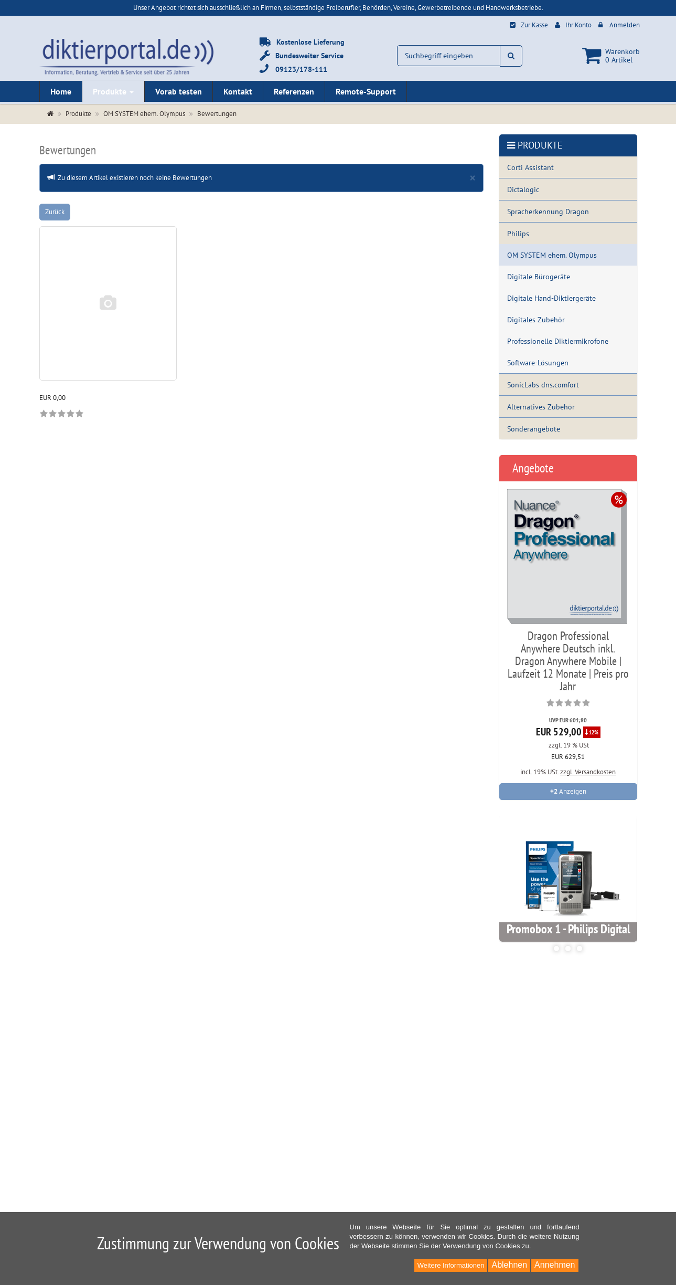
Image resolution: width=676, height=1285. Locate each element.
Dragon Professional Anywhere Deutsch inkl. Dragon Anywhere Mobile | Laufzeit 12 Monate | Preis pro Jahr (568, 661)
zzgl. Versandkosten (588, 771)
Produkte (113, 91)
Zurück (55, 211)
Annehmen (554, 1264)
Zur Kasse (534, 24)
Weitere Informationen (451, 1265)
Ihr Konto (578, 24)
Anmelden (624, 24)
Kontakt (237, 91)
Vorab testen (178, 91)
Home (60, 91)
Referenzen (294, 91)
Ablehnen (509, 1264)
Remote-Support (366, 91)
